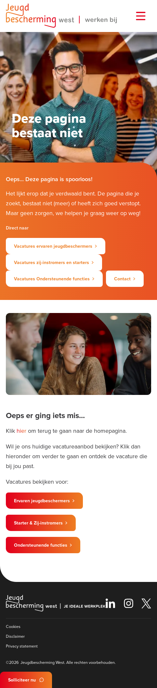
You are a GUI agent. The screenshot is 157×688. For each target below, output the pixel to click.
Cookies (13, 626)
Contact (122, 278)
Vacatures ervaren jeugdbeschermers (53, 246)
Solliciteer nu (22, 680)
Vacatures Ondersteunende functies (52, 278)
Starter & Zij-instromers (38, 523)
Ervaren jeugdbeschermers (42, 500)
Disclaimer (15, 636)
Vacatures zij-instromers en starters (51, 262)
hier (21, 431)
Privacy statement (22, 646)
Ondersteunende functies (40, 545)
